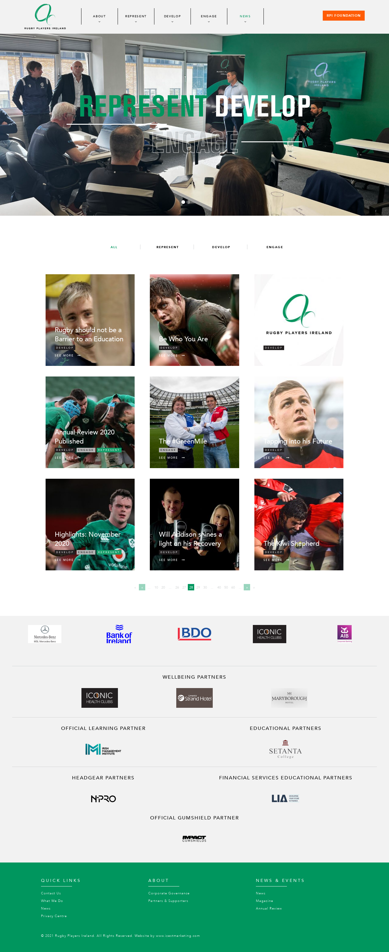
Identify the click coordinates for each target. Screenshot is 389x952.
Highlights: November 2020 (88, 539)
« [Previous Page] (142, 587)
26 (177, 587)
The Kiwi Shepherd (291, 543)
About (99, 16)
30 (205, 587)
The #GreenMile (183, 441)
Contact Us (51, 893)
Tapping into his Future (297, 441)
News (245, 16)
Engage (209, 16)
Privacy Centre (54, 916)
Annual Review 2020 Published (85, 437)
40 (219, 587)
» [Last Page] (254, 587)
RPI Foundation (344, 16)
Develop (172, 16)
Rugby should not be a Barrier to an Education (89, 335)
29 (198, 587)
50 (226, 587)
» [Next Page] (247, 587)
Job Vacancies (284, 339)
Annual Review (269, 908)
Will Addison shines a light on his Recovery (190, 539)
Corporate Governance (169, 893)
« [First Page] (135, 587)
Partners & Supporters (168, 901)
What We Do (52, 901)
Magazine (264, 901)
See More (68, 355)
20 (163, 587)
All (114, 247)
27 (184, 587)
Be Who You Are (183, 339)
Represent (136, 16)
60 (233, 587)
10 (156, 587)
